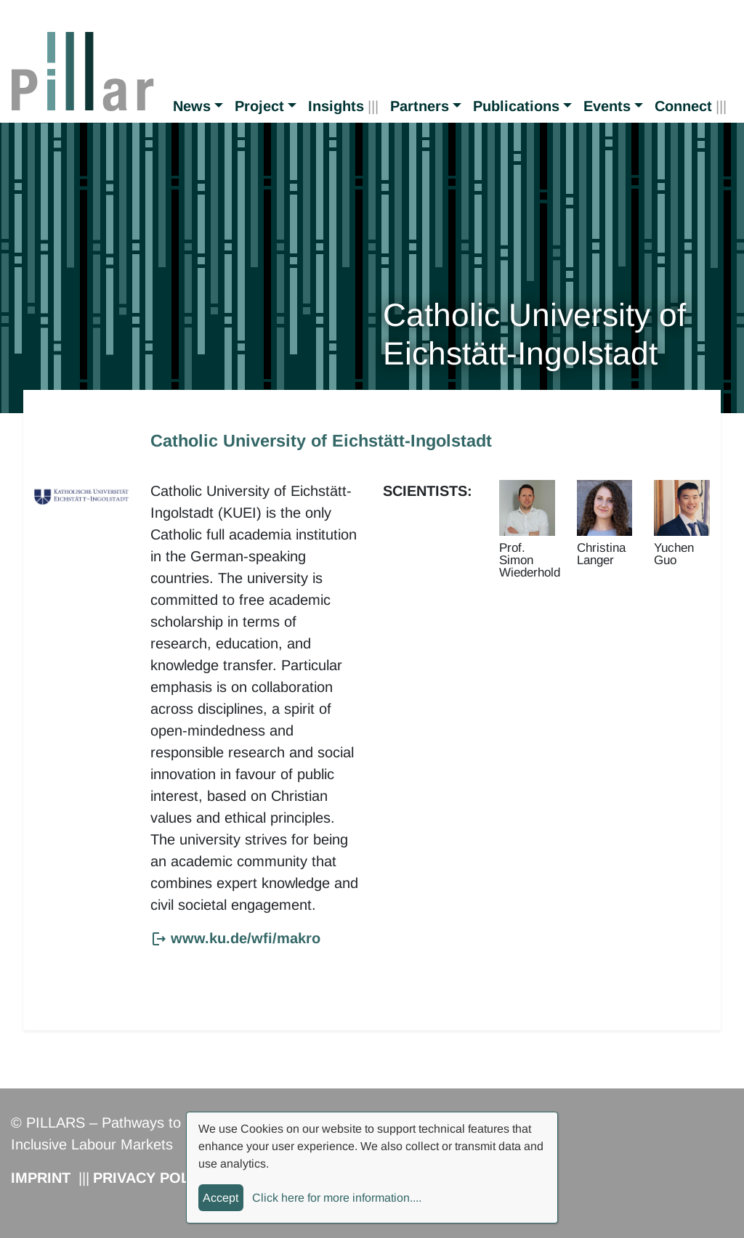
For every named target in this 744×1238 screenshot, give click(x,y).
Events (607, 106)
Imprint (40, 1178)
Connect (683, 106)
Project (259, 106)
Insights (336, 106)
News (192, 106)
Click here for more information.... (336, 1198)
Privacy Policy (153, 1178)
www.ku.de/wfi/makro (245, 938)
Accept (220, 1198)
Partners (419, 106)
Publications (516, 106)
